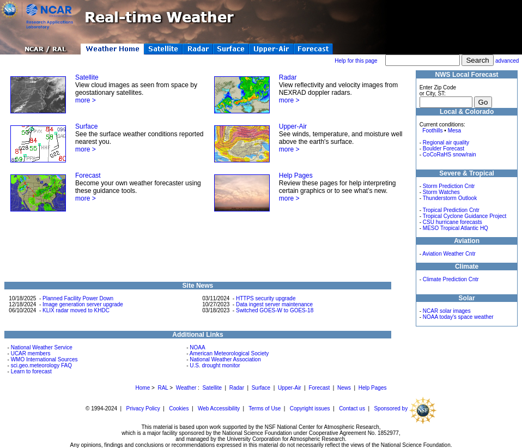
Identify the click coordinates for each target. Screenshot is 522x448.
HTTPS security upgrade (266, 298)
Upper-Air (293, 126)
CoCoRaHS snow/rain (449, 155)
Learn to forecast (31, 371)
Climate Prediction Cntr (451, 279)
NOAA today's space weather (458, 317)
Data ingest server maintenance (274, 304)
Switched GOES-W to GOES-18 (274, 310)
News (344, 388)
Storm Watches (441, 192)
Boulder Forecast (443, 149)
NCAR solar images (447, 311)
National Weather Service (41, 347)
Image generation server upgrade (83, 304)
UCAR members (31, 353)
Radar (288, 77)
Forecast (88, 175)
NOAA (197, 347)
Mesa (454, 131)
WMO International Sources (44, 359)
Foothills (432, 131)
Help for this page (356, 61)
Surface (86, 126)
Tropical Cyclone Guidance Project (465, 216)
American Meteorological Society (229, 353)
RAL (162, 388)
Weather (186, 388)
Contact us (352, 408)
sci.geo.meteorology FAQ (41, 365)
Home (143, 388)
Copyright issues (310, 408)
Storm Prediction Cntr (449, 186)
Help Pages (296, 175)
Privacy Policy (143, 408)
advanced (507, 61)
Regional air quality (446, 143)
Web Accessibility (219, 408)
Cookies (179, 408)
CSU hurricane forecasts (452, 222)
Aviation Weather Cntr (448, 254)
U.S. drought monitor (215, 365)
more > (85, 100)
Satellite (87, 77)
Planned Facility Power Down (78, 298)
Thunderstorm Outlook (450, 198)
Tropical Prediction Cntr (451, 210)
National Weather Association (225, 359)
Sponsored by (405, 408)
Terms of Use (264, 408)
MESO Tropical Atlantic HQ (455, 228)
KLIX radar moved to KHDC (76, 310)
